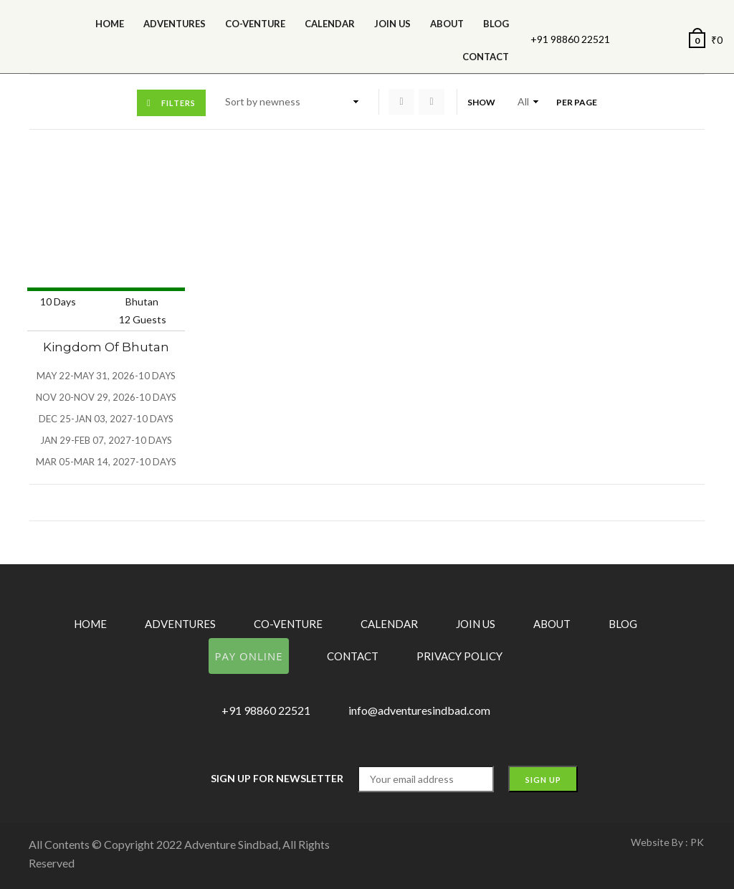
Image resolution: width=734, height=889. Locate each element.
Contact (485, 56)
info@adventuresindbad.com (419, 710)
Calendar (389, 623)
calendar (330, 23)
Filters (178, 103)
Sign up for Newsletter (277, 778)
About (447, 23)
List (431, 102)
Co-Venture (255, 23)
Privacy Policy (459, 656)
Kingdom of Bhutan (106, 347)
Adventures (174, 23)
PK (697, 842)
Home (109, 23)
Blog (496, 23)
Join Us (392, 23)
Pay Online (248, 656)
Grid (401, 102)
